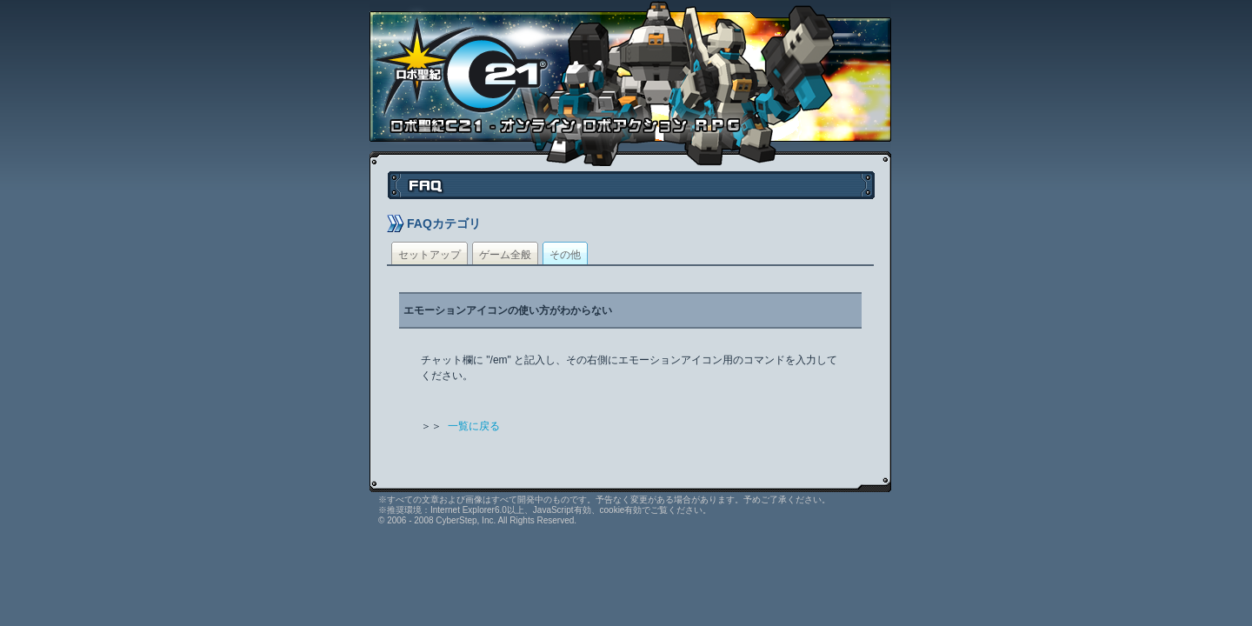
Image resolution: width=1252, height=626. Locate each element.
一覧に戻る (474, 426)
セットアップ (429, 255)
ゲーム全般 (505, 255)
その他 (565, 255)
